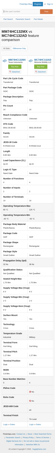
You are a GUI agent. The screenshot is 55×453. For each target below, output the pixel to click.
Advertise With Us (33, 445)
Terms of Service (42, 438)
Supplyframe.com (39, 449)
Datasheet (14, 71)
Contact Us (20, 434)
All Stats (6, 48)
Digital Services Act (13, 441)
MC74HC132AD (42, 60)
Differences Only (19, 48)
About (29, 434)
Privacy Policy (28, 438)
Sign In (50, 4)
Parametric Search (13, 438)
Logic (5, 424)
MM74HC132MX (17, 60)
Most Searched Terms (42, 434)
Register (37, 4)
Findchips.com (4, 4)
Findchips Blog (26, 4)
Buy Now (14, 67)
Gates (12, 424)
